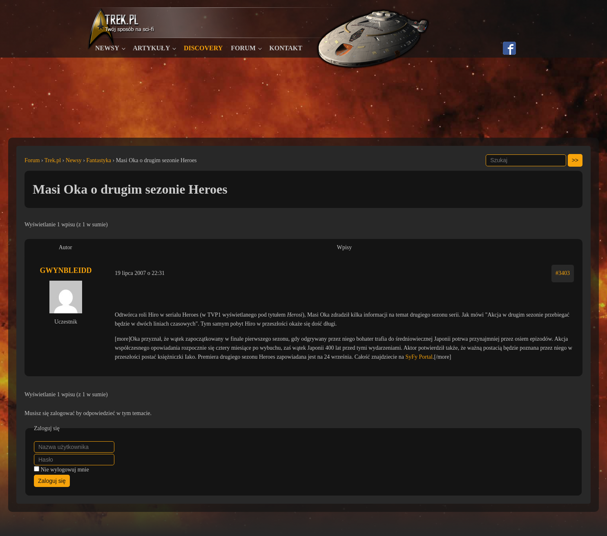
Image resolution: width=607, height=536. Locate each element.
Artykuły (151, 48)
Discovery (203, 48)
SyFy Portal (419, 357)
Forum (243, 48)
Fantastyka (98, 160)
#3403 (563, 273)
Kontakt (285, 48)
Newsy (107, 48)
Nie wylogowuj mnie (65, 470)
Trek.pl (53, 160)
